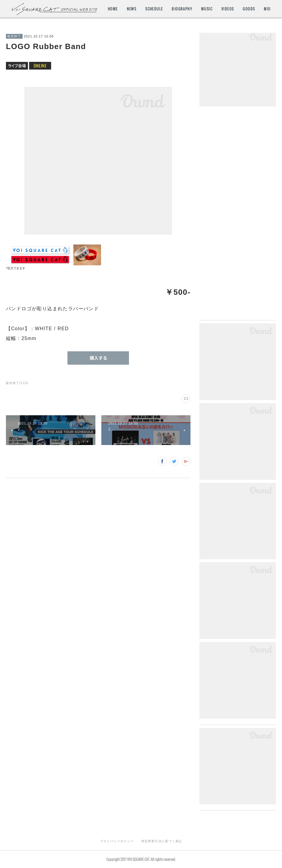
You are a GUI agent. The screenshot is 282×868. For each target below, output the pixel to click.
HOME (147, 8)
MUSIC (241, 8)
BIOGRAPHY (216, 8)
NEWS (166, 8)
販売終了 (14, 36)
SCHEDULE (188, 8)
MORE (261, 8)
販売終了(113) (17, 383)
